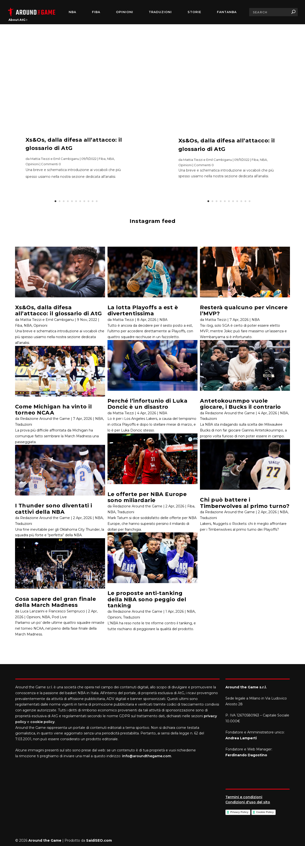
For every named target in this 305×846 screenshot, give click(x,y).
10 (92, 201)
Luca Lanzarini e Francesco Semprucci (52, 611)
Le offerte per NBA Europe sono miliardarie (147, 497)
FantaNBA (227, 12)
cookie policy (42, 722)
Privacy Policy (239, 812)
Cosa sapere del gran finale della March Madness (55, 602)
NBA (72, 12)
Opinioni (124, 12)
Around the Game (44, 840)
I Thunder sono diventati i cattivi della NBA (53, 508)
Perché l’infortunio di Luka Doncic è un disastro (147, 404)
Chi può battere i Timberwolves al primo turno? (244, 502)
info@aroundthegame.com (146, 756)
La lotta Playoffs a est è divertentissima (142, 310)
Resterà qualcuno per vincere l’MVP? (244, 310)
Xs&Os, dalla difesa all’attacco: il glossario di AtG (58, 310)
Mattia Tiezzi (123, 319)
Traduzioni (160, 12)
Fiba (102, 164)
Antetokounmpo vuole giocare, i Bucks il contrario (240, 404)
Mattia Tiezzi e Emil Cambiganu (54, 164)
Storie (194, 12)
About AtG (17, 20)
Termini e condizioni (243, 797)
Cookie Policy (265, 812)
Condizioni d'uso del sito (247, 802)
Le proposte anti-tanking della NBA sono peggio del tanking (146, 599)
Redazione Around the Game (45, 418)
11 (97, 201)
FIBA (96, 12)
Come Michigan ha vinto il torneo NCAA (53, 409)
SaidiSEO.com (99, 840)
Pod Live (59, 617)
